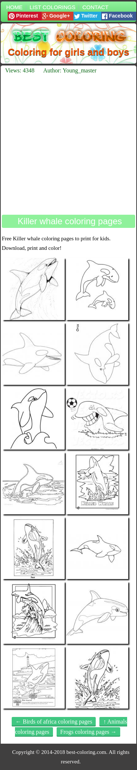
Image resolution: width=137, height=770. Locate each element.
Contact (95, 7)
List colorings (53, 7)
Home (14, 7)
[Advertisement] (68, 144)
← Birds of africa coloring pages (53, 721)
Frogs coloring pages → (88, 732)
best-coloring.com (86, 752)
